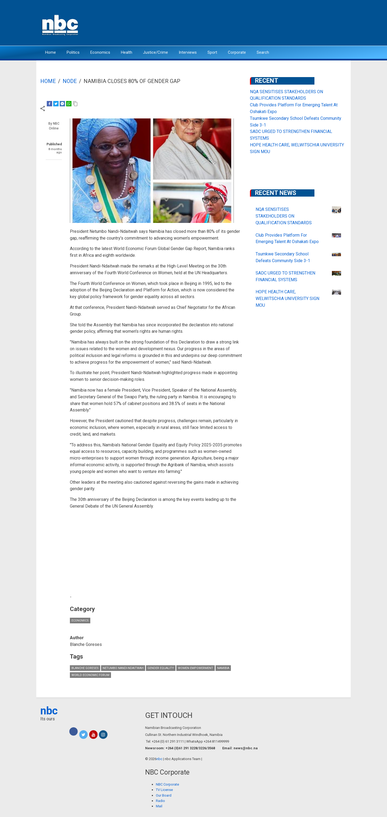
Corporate (237, 52)
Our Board (163, 795)
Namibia (223, 668)
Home (50, 52)
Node (70, 81)
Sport (212, 52)
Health (126, 52)
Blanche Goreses (85, 668)
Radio (160, 801)
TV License (164, 790)
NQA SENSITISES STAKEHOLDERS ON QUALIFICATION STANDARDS (284, 216)
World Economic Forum (90, 675)
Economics (100, 52)
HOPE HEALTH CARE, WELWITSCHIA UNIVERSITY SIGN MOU (287, 298)
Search (263, 52)
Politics (73, 52)
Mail (159, 806)
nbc (49, 710)
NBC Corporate (167, 784)
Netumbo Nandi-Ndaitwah (123, 668)
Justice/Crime (155, 52)
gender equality (161, 668)
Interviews (188, 52)
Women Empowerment (195, 668)
